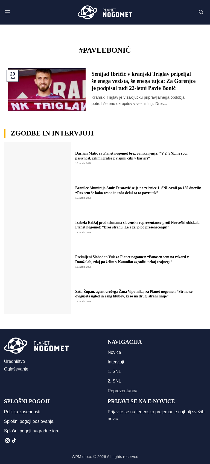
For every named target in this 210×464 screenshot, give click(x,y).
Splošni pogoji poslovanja (29, 421)
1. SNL (114, 371)
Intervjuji (116, 362)
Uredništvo (14, 361)
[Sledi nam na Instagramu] (7, 440)
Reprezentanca (123, 390)
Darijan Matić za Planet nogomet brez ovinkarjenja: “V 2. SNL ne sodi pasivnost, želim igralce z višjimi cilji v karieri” (131, 155)
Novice (114, 352)
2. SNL (114, 381)
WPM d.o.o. (82, 456)
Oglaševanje (16, 369)
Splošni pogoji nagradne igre (32, 431)
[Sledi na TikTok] (14, 440)
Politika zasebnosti (22, 411)
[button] (7, 12)
